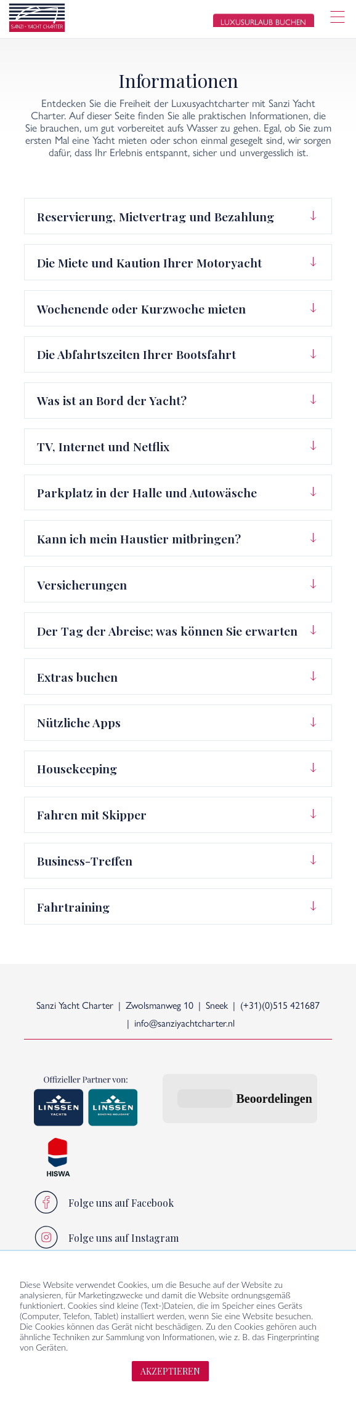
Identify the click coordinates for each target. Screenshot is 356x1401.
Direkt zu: (189, 1237)
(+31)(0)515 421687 (280, 1006)
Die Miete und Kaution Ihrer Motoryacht (149, 262)
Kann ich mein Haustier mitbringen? (139, 539)
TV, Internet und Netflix (103, 446)
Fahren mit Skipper (92, 815)
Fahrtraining (73, 907)
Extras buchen (77, 677)
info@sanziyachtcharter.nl (184, 1024)
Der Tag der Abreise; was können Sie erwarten (167, 631)
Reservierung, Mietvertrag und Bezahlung (155, 216)
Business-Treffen (84, 861)
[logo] (37, 19)
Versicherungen (82, 585)
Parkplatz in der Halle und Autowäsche (147, 492)
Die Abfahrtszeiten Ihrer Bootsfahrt (136, 354)
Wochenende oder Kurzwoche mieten (141, 309)
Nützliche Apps (79, 722)
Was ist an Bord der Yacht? (112, 400)
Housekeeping (77, 768)
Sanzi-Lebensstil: (69, 1237)
